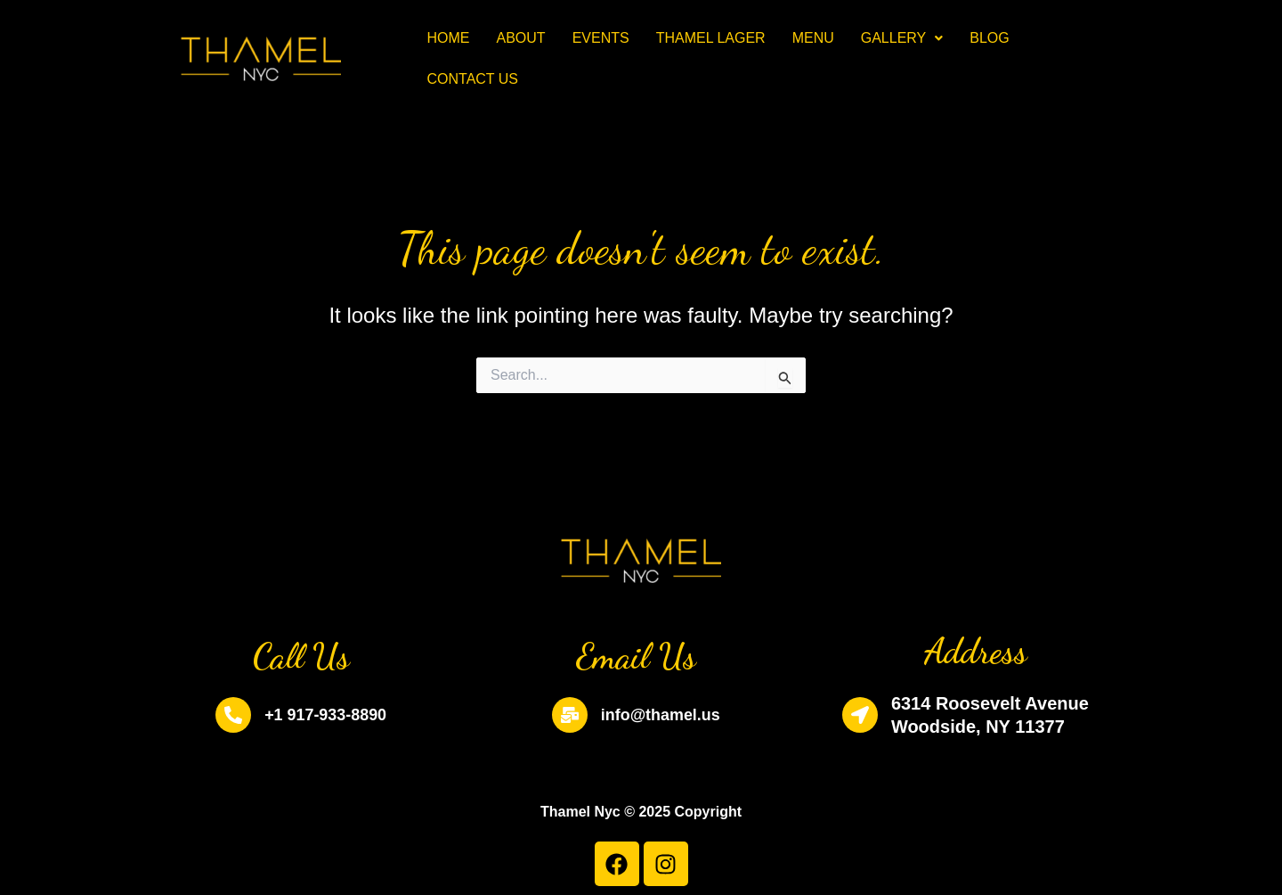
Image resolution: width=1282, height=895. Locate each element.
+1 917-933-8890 (325, 715)
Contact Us (473, 78)
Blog (989, 37)
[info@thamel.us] (562, 715)
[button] (902, 38)
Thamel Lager (711, 37)
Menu (813, 37)
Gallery (902, 37)
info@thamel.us (660, 715)
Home (448, 37)
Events (600, 37)
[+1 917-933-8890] (226, 715)
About (521, 37)
